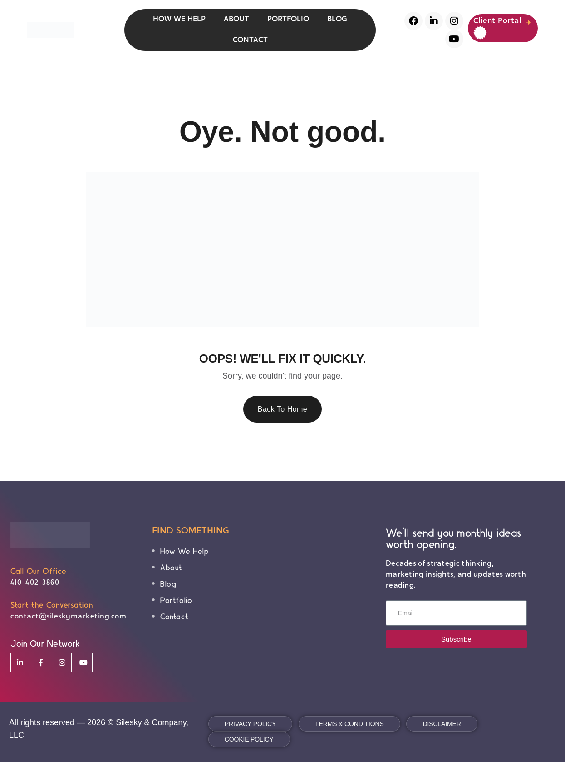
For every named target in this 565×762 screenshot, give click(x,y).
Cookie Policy (249, 739)
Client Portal (497, 26)
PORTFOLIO (288, 19)
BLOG (337, 19)
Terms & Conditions (349, 723)
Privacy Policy (250, 723)
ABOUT (236, 19)
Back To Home (283, 409)
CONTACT (250, 40)
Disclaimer (442, 723)
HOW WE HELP (179, 19)
